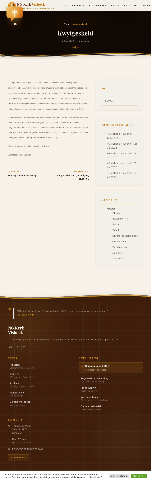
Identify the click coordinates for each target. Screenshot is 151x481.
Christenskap (119, 241)
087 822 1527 (19, 439)
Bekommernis (120, 218)
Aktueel (116, 213)
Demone (117, 252)
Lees (115, 5)
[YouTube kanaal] (10, 347)
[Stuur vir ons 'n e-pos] (23, 347)
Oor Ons (78, 5)
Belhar (116, 224)
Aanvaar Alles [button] (139, 476)
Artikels (110, 208)
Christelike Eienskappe (125, 235)
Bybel (115, 230)
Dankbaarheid (120, 247)
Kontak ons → (19, 457)
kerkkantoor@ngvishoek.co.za (27, 448)
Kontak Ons (130, 5)
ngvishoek (84, 41)
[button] (14, 16)
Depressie (117, 258)
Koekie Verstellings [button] (119, 476)
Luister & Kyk (97, 5)
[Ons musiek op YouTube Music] (17, 347)
